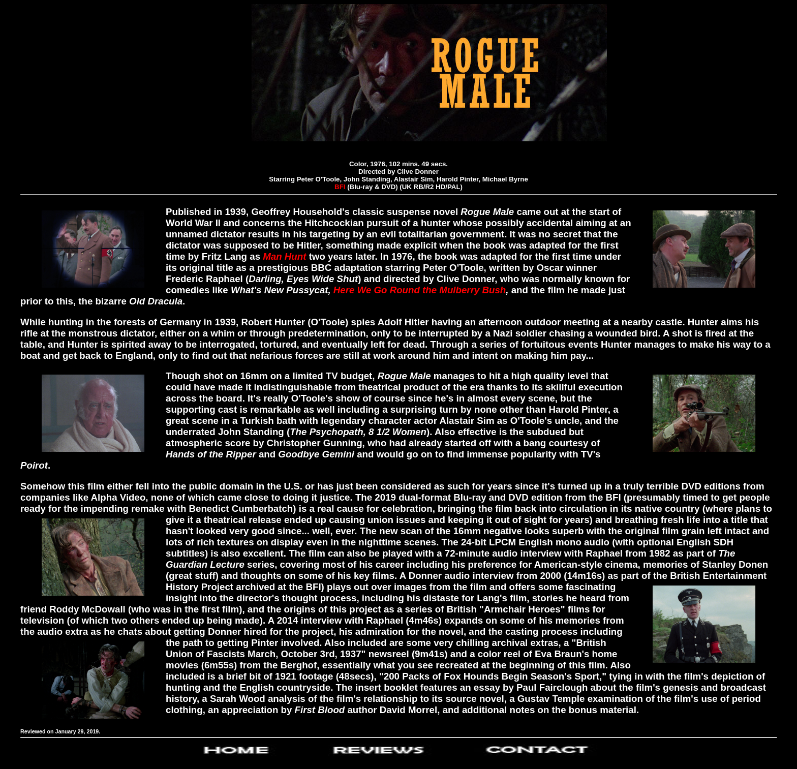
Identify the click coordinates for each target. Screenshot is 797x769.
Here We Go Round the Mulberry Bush (419, 290)
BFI (339, 187)
